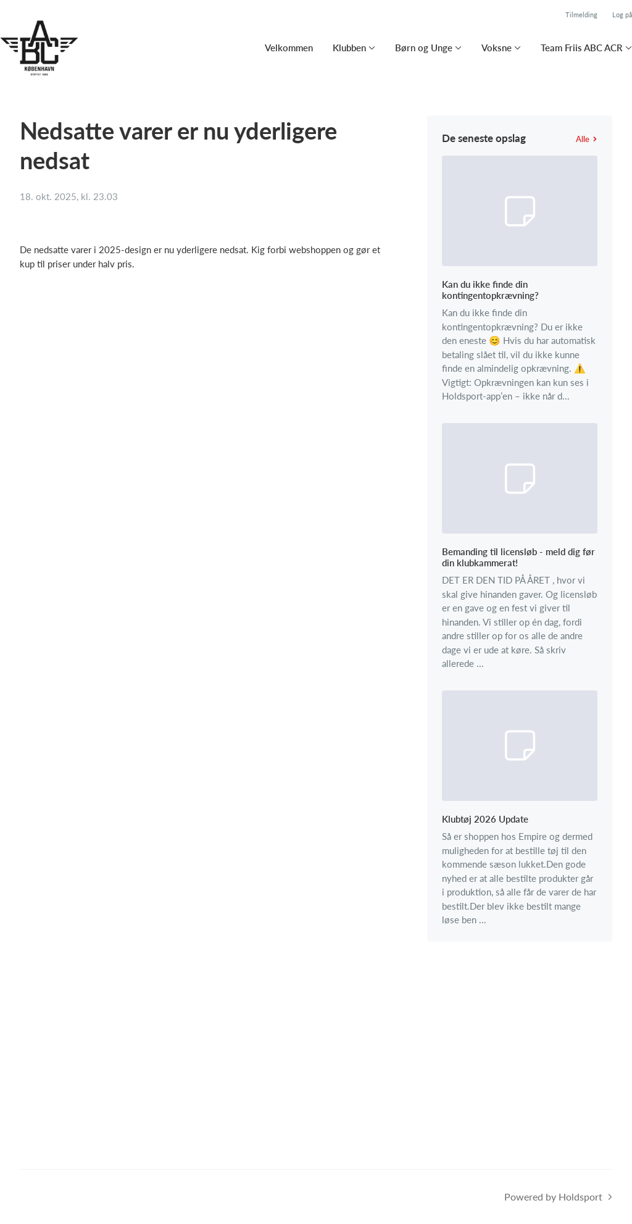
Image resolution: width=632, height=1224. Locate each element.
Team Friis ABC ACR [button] (582, 47)
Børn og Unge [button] (423, 47)
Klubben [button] (349, 47)
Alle (586, 139)
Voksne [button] (496, 47)
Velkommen (289, 47)
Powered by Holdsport (553, 1196)
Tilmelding (581, 14)
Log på (622, 14)
